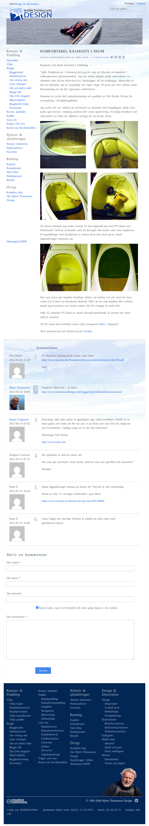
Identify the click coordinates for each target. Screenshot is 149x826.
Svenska (129, 3)
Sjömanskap (48, 718)
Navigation (47, 710)
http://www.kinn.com (54, 441)
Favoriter (12, 151)
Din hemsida (14, 593)
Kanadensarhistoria (52, 730)
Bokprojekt (111, 703)
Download (15, 107)
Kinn (102, 324)
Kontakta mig (14, 192)
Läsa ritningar (17, 83)
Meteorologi (48, 714)
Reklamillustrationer (116, 727)
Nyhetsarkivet (14, 147)
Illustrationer (109, 719)
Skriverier (46, 750)
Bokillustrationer (114, 723)
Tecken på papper (115, 763)
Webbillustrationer (115, 731)
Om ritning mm (18, 79)
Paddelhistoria (49, 734)
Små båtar (12, 171)
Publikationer (14, 176)
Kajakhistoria (49, 726)
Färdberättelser (50, 738)
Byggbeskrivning (18, 103)
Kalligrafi (107, 735)
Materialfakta (17, 99)
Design (106, 699)
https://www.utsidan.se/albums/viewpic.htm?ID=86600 (73, 500)
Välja (10, 64)
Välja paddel (16, 719)
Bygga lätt (15, 91)
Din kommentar (16, 616)
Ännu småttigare (114, 751)
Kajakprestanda (18, 711)
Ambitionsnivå (17, 76)
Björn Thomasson (19, 387)
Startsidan (12, 60)
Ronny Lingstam (19, 419)
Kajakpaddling (49, 698)
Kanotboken (111, 759)
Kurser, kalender (16, 111)
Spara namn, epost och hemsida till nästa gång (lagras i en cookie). (77, 607)
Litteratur (46, 742)
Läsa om (11, 119)
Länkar (45, 746)
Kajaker (11, 164)
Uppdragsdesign (50, 754)
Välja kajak (16, 703)
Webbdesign (111, 711)
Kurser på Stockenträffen (21, 127)
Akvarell (109, 743)
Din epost (12, 577)
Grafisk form (112, 707)
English (141, 3)
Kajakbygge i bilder (22, 221)
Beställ (10, 179)
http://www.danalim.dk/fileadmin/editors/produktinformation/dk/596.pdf (83, 359)
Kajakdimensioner (19, 707)
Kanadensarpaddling (53, 702)
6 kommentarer (100, 57)
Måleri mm (108, 739)
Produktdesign (113, 715)
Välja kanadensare (20, 715)
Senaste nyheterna (17, 143)
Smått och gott (113, 747)
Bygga (10, 68)
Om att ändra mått (20, 88)
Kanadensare (14, 168)
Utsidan (87, 331)
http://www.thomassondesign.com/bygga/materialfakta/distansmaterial (82, 391)
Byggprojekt (16, 72)
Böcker (106, 755)
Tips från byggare (19, 95)
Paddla (10, 115)
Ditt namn (12, 562)
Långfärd (46, 706)
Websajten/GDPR (17, 241)
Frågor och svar (16, 123)
